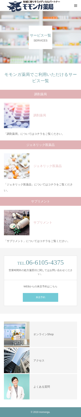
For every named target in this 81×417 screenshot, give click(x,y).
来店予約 (40, 297)
